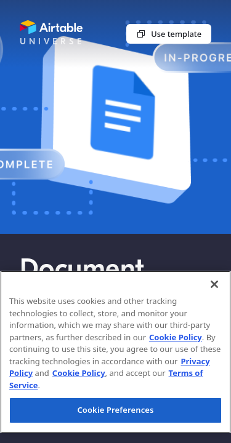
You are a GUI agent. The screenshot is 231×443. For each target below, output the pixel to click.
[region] (115, 352)
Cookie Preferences (115, 409)
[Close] (214, 284)
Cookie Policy (175, 337)
